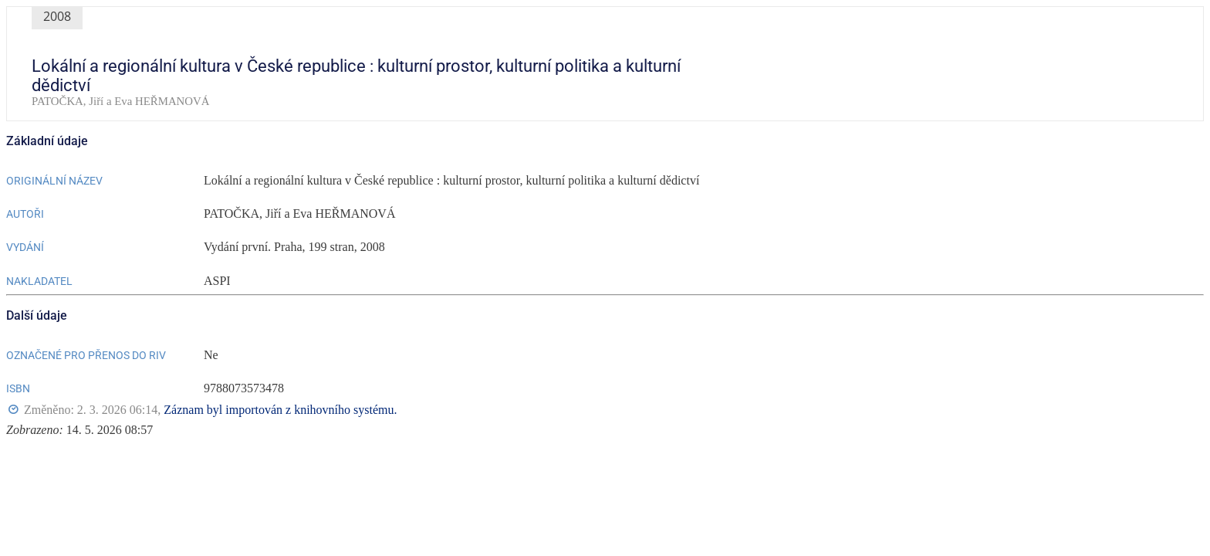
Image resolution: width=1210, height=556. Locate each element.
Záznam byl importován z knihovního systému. (280, 409)
